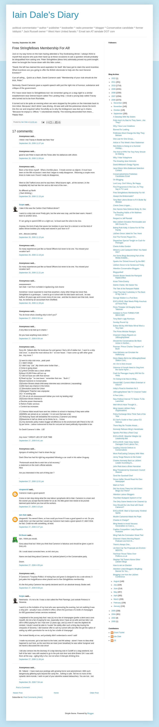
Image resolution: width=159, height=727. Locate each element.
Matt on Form (118, 485)
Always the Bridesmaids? (123, 196)
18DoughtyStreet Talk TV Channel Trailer (129, 392)
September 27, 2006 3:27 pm (31, 527)
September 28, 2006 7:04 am (31, 682)
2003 (113, 618)
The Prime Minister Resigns (124, 332)
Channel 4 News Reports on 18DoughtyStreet (124, 336)
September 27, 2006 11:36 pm (31, 659)
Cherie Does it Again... (122, 205)
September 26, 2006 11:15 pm (31, 196)
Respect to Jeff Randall (122, 218)
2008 (113, 93)
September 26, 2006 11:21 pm (31, 273)
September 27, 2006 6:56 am (31, 318)
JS (115, 640)
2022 (113, 78)
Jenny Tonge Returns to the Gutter (127, 457)
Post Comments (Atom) (33, 697)
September (118, 114)
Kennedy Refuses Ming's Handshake (128, 429)
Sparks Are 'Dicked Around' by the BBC (129, 261)
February (117, 603)
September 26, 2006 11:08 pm (31, 158)
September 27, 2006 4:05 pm (31, 565)
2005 (113, 611)
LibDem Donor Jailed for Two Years (127, 233)
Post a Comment (23, 687)
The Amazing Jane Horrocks (124, 161)
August (117, 581)
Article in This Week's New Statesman (128, 143)
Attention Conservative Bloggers (126, 268)
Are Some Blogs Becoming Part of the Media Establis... (128, 257)
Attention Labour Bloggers (123, 494)
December (118, 103)
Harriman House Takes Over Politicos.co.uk (124, 555)
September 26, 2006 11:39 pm (31, 303)
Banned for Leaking (121, 130)
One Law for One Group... (123, 139)
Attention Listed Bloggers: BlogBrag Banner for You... (127, 570)
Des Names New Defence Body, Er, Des (129, 209)
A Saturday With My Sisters (124, 117)
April (116, 595)
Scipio (22, 205)
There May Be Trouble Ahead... (126, 426)
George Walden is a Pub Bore (125, 298)
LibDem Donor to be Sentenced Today (128, 265)
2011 (113, 82)
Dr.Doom (23, 535)
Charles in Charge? (121, 520)
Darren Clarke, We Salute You (125, 285)
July (115, 585)
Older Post (94, 693)
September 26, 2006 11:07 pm (31, 143)
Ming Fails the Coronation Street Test (128, 535)
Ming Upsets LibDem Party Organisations (124, 409)
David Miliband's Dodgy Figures (126, 165)
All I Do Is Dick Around (122, 364)
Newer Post (17, 693)
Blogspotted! (118, 272)
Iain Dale (23, 515)
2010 (113, 86)
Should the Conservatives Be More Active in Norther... (127, 342)
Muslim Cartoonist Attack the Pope (127, 517)
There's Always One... (122, 544)
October (117, 110)
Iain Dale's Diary (45, 15)
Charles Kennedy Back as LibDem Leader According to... (127, 462)
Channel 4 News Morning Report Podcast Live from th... (126, 540)
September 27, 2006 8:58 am (31, 339)
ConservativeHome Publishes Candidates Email (125, 175)
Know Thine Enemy (121, 281)
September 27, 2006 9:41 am (31, 441)
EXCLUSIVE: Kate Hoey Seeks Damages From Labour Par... (126, 443)
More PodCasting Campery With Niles (128, 454)
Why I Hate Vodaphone (122, 158)
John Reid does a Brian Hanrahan (127, 466)
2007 (113, 96)
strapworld (23, 489)
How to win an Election (122, 565)
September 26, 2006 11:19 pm (31, 255)
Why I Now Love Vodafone (124, 126)
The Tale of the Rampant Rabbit (126, 289)
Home (56, 693)
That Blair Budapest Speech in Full (127, 498)
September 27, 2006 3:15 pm (31, 507)
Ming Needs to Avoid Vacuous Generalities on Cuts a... (125, 525)
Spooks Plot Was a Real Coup (125, 433)
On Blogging (118, 180)
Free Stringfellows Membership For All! (129, 193)
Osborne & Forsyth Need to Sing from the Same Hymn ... (128, 368)
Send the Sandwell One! (123, 476)
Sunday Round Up (120, 322)
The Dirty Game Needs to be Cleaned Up (130, 502)
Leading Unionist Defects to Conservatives (124, 449)
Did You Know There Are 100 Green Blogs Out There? (127, 490)
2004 (113, 614)
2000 (113, 621)
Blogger (90, 713)
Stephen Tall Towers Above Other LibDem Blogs (126, 561)
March (116, 599)
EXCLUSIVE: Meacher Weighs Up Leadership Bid (127, 437)
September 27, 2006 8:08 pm (31, 588)
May (116, 592)
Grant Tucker (119, 632)
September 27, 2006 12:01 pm (31, 481)
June (116, 588)
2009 (113, 89)
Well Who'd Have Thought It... (125, 405)
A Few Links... (119, 395)
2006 (113, 100)
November (118, 106)
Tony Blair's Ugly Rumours (124, 319)
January (117, 606)
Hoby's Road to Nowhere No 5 (125, 388)
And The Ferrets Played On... (125, 237)
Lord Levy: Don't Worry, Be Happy (127, 183)
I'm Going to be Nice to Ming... (125, 379)
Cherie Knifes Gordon (122, 246)
